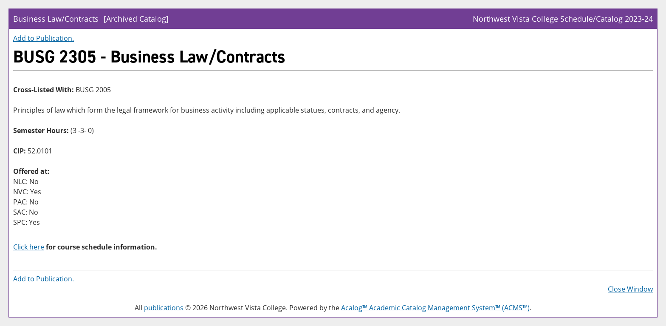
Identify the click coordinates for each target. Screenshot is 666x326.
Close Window (630, 289)
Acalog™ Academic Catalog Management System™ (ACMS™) (435, 307)
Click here (28, 247)
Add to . (43, 38)
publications (163, 307)
